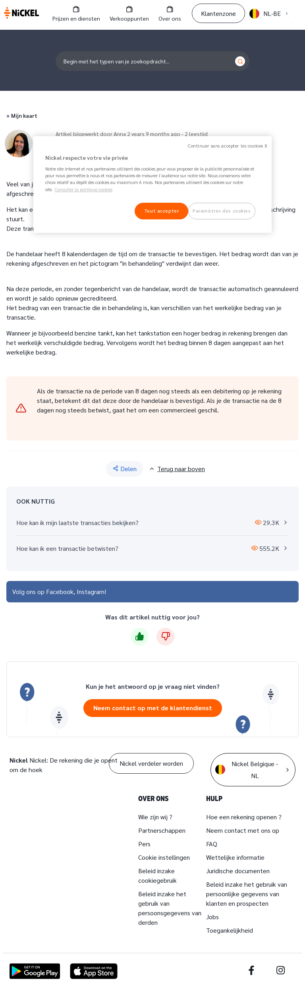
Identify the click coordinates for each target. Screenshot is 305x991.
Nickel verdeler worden (151, 763)
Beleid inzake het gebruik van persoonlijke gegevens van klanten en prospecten (246, 893)
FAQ (211, 844)
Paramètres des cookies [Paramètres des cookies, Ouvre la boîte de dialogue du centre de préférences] (222, 211)
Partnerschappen (161, 830)
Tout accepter (161, 211)
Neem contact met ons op (242, 830)
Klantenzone (218, 13)
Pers (144, 844)
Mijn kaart (24, 115)
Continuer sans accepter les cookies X (228, 146)
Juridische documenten (238, 870)
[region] (152, 184)
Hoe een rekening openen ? (244, 817)
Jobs (212, 916)
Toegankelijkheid (229, 930)
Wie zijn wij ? (155, 817)
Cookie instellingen (164, 857)
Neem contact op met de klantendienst (152, 707)
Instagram (90, 591)
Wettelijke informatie (235, 857)
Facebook (59, 591)
